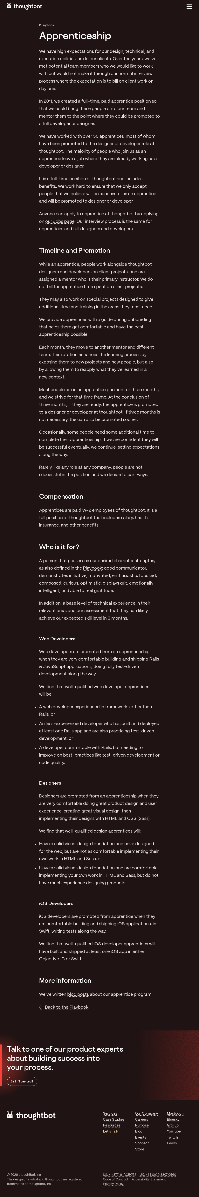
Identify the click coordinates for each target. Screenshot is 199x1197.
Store (139, 1149)
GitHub (173, 1125)
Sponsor (142, 1143)
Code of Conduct (115, 1179)
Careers (141, 1119)
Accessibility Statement (149, 1179)
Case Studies (113, 1119)
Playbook (92, 568)
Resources (111, 1125)
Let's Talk (110, 1131)
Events (140, 1137)
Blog (138, 1131)
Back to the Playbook (66, 1007)
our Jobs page (60, 222)
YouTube (174, 1131)
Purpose (142, 1125)
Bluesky (173, 1119)
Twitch (172, 1137)
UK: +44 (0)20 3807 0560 (158, 1174)
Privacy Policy (113, 1184)
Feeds (172, 1143)
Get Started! (22, 1081)
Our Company (146, 1113)
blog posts (78, 994)
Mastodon (175, 1113)
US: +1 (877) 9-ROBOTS (119, 1174)
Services (110, 1113)
